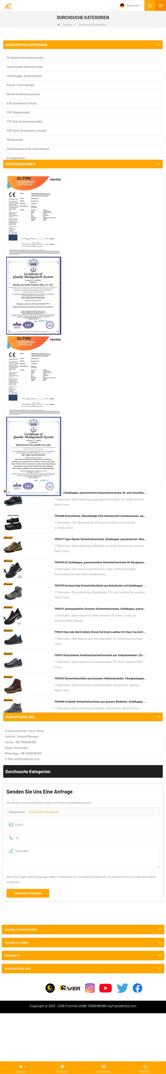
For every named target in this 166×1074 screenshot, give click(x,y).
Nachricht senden (28, 214)
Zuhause (64, 24)
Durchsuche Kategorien (43, 132)
